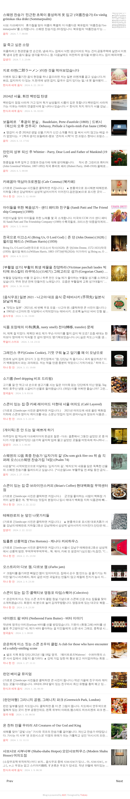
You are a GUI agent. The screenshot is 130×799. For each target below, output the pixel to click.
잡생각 (7, 59)
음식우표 (8, 315)
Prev (8, 781)
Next (121, 781)
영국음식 (8, 393)
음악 (5, 33)
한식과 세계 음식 (12, 85)
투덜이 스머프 (11, 341)
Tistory (83, 795)
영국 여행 (8, 714)
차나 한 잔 (9, 196)
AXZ (64, 795)
